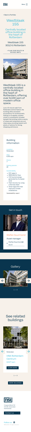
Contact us (12, 413)
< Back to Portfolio (9, 15)
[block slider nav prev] (2, 280)
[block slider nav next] (28, 280)
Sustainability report (15, 193)
